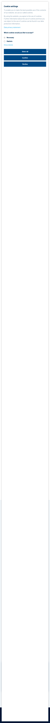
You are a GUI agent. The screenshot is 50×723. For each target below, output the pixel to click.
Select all (25, 51)
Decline (25, 64)
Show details (8, 45)
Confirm (25, 58)
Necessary (10, 37)
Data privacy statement (12, 27)
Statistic (10, 41)
